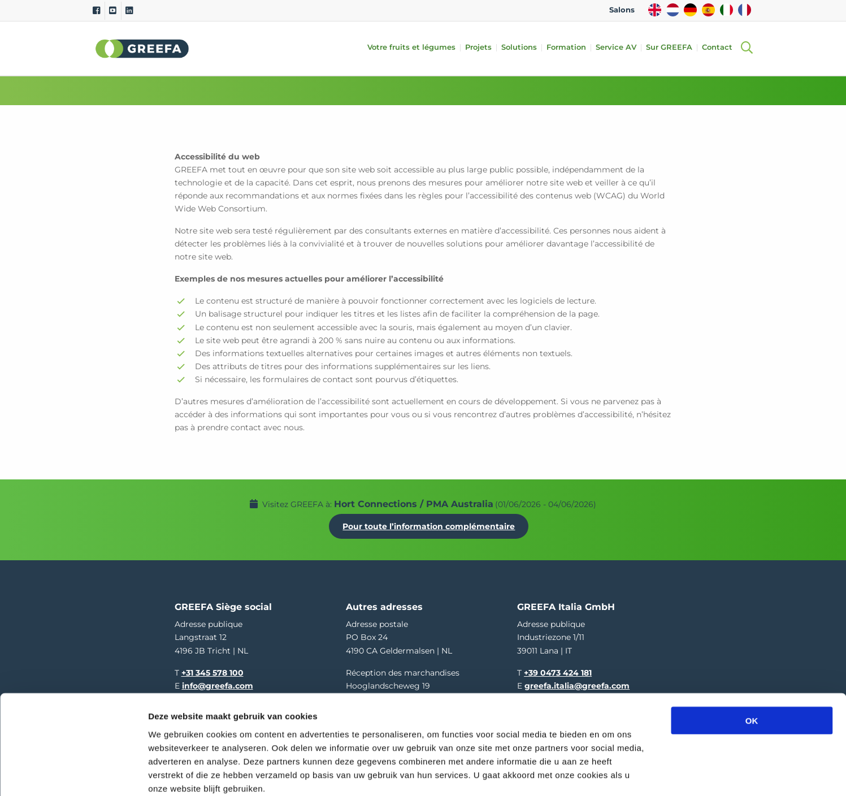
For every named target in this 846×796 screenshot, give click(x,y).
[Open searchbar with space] (746, 48)
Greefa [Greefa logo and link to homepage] (142, 48)
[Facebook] (96, 11)
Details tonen (610, 773)
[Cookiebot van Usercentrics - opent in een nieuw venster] (73, 773)
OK (751, 660)
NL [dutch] (672, 9)
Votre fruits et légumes (414, 47)
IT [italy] (726, 9)
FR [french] (744, 9)
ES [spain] (708, 9)
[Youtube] (112, 11)
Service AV (618, 47)
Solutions (522, 47)
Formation (569, 47)
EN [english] (654, 9)
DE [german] (690, 9)
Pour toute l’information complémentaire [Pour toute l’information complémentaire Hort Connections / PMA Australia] (432, 523)
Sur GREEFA (672, 47)
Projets (481, 47)
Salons (622, 10)
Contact (720, 47)
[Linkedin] (129, 11)
